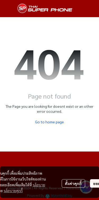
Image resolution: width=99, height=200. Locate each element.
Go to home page (49, 121)
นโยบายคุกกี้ (13, 190)
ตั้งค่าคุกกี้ (73, 183)
